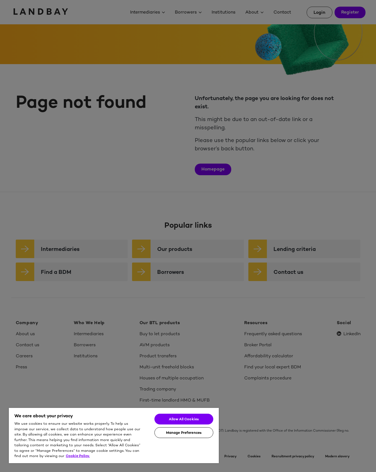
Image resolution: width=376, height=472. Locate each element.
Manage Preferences (184, 432)
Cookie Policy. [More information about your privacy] (78, 455)
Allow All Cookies (184, 419)
